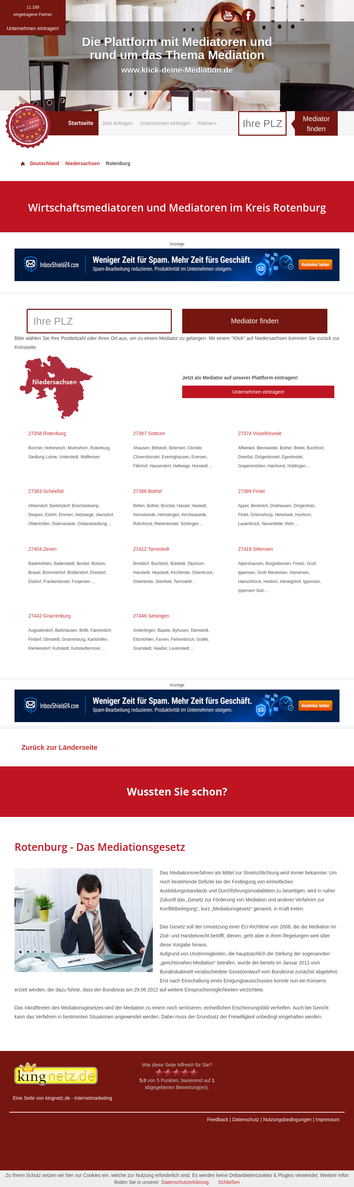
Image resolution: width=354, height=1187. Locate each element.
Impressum (327, 1119)
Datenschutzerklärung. (185, 1182)
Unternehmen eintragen (165, 123)
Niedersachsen (82, 163)
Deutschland (39, 163)
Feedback (217, 1119)
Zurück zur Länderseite (59, 747)
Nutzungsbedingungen (287, 1119)
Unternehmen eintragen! (258, 392)
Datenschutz (245, 1119)
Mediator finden (316, 124)
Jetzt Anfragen (117, 123)
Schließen (229, 1182)
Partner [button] (207, 123)
